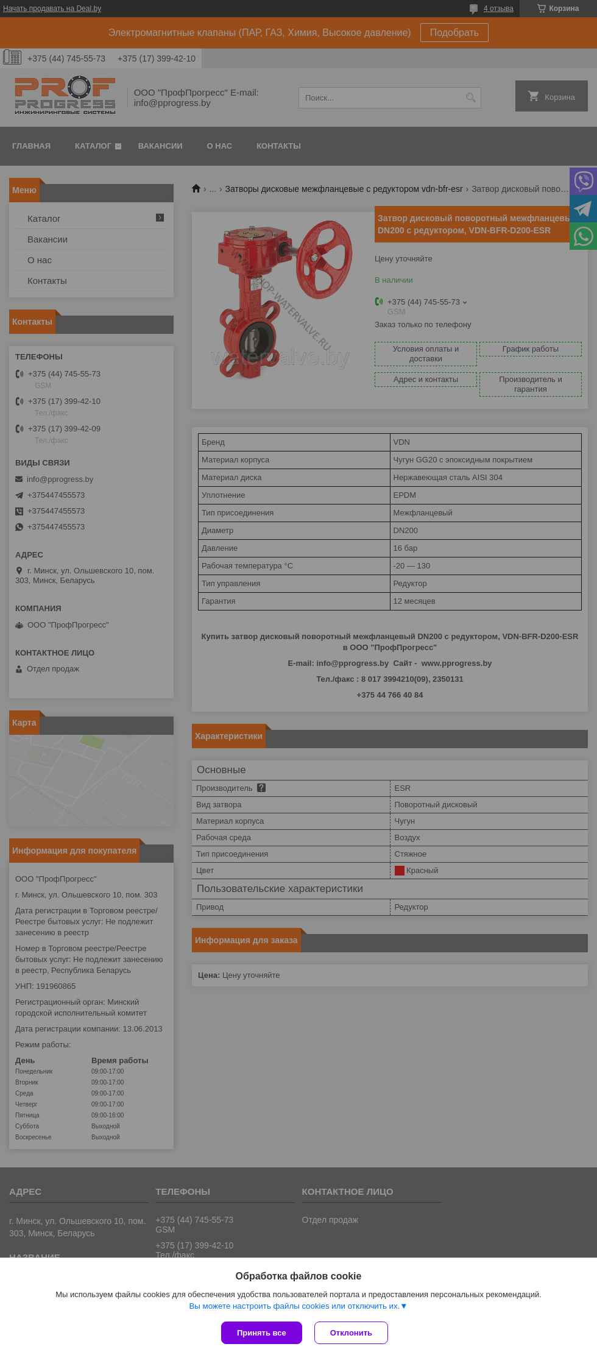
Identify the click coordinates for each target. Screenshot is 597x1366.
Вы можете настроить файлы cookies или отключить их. (294, 1306)
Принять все (261, 1332)
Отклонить (351, 1332)
